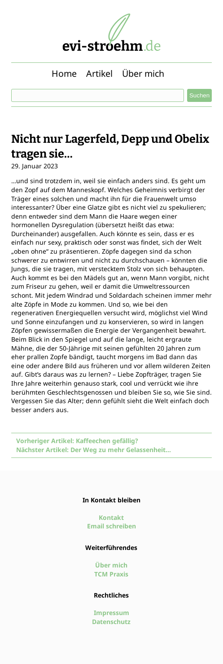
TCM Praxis (111, 574)
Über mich (143, 73)
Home (64, 73)
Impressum (111, 612)
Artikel (99, 73)
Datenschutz (111, 621)
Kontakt (111, 517)
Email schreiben (111, 526)
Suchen (199, 95)
